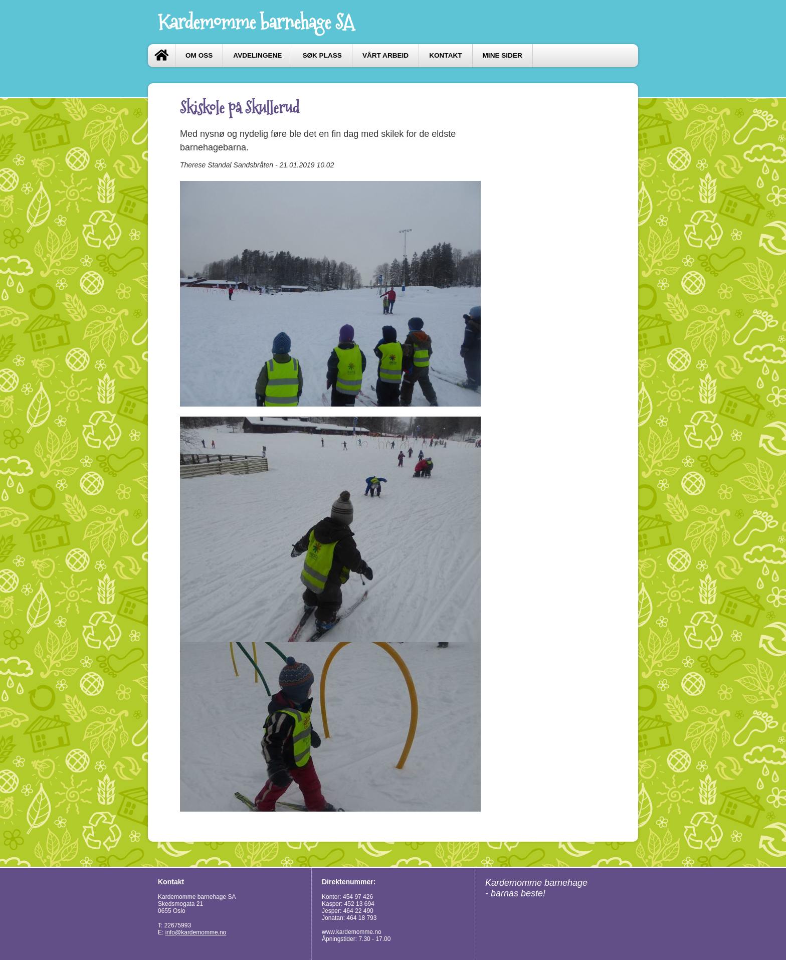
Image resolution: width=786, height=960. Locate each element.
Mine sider (502, 55)
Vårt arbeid (385, 55)
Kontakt (445, 55)
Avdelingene (257, 55)
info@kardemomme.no (196, 932)
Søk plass (321, 55)
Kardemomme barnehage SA (256, 22)
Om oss (199, 55)
